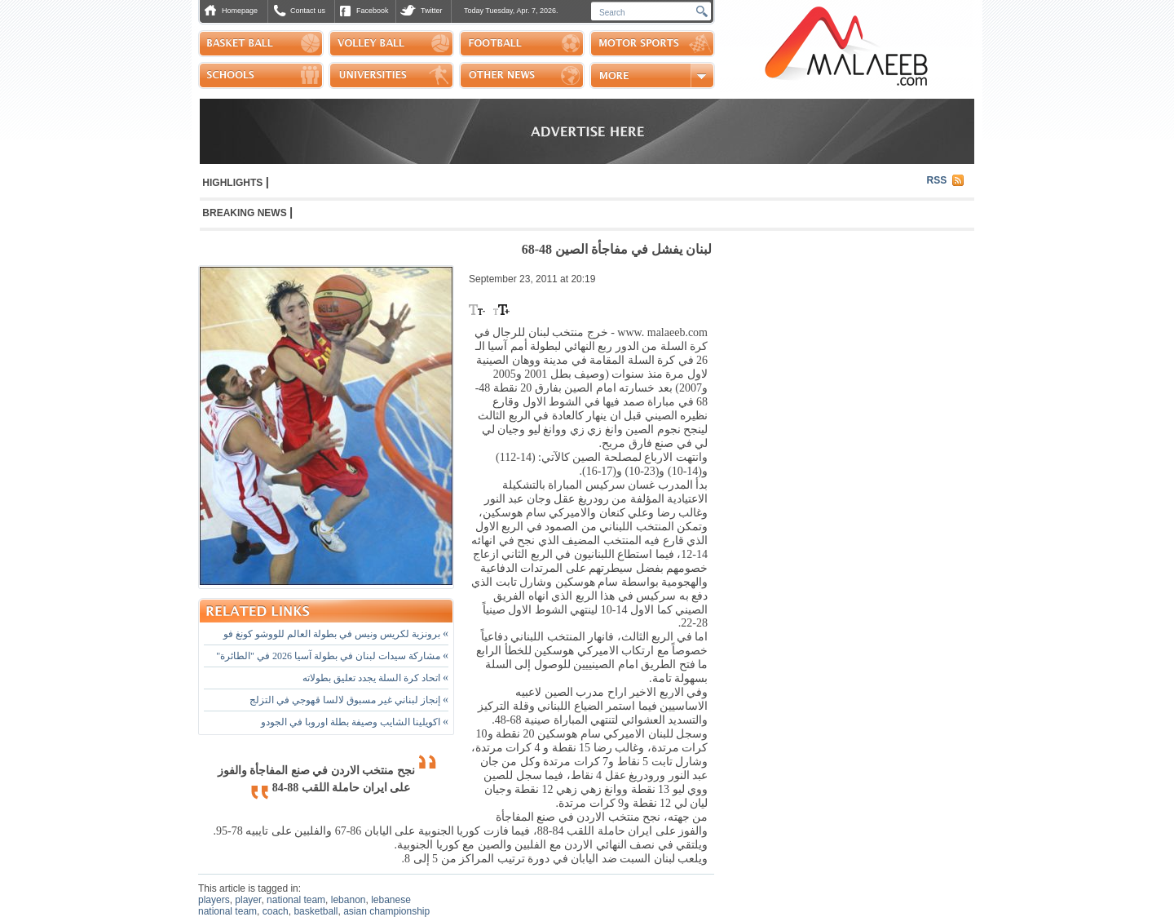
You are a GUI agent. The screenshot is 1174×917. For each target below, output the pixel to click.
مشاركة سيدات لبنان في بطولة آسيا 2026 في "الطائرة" (332, 656)
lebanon (348, 900)
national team (296, 900)
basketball (316, 911)
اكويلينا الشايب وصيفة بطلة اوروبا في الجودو (354, 722)
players (214, 900)
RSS (937, 180)
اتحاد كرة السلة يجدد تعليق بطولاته (375, 678)
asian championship (386, 911)
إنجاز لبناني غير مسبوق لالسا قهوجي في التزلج (348, 700)
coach (276, 911)
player (248, 900)
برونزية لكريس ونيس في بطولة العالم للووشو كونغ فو (335, 634)
